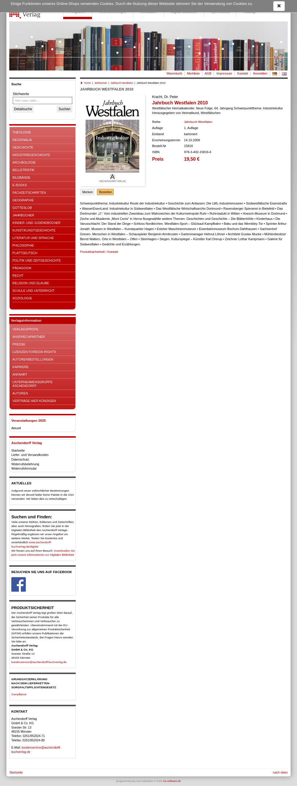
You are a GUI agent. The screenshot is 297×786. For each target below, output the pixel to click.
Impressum (224, 73)
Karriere (20, 367)
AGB (208, 73)
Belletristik (23, 170)
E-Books (19, 185)
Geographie (23, 200)
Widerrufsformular (24, 468)
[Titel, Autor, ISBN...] (42, 100)
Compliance (18, 694)
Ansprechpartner (28, 336)
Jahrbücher (23, 215)
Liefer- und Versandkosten (29, 455)
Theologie (21, 132)
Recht (17, 275)
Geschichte (22, 147)
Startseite (18, 450)
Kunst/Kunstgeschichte (33, 230)
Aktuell (16, 428)
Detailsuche (23, 109)
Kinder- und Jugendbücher (36, 222)
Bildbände (21, 177)
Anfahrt (19, 374)
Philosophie (23, 245)
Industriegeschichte (31, 155)
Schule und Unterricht (33, 290)
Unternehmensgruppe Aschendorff (32, 383)
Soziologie (22, 298)
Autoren (20, 393)
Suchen (64, 109)
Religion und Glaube (30, 283)
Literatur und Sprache (33, 238)
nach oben (280, 772)
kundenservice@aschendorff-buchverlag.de (38, 662)
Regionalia (22, 140)
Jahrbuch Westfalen (122, 83)
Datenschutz (20, 459)
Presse (18, 344)
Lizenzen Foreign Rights (34, 352)
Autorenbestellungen (32, 359)
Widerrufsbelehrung (25, 464)
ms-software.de (172, 781)
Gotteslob (22, 207)
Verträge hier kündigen (34, 401)
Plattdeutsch (24, 253)
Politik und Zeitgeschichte (36, 260)
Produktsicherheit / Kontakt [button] (99, 251)
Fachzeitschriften (29, 192)
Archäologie (24, 162)
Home (87, 83)
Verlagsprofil (25, 329)
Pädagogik (21, 268)
